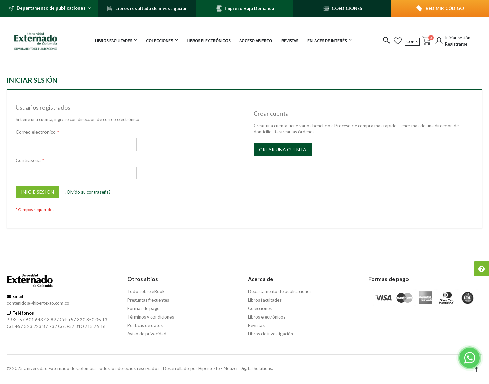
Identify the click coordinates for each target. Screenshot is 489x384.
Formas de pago (143, 308)
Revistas (256, 325)
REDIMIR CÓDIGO (444, 8)
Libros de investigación (270, 334)
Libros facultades (265, 300)
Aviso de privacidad (146, 334)
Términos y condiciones (150, 317)
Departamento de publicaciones (279, 291)
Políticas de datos (145, 325)
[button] (386, 41)
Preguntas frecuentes (148, 300)
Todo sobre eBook (146, 291)
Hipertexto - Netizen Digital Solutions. (235, 368)
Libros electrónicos (266, 317)
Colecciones (260, 308)
